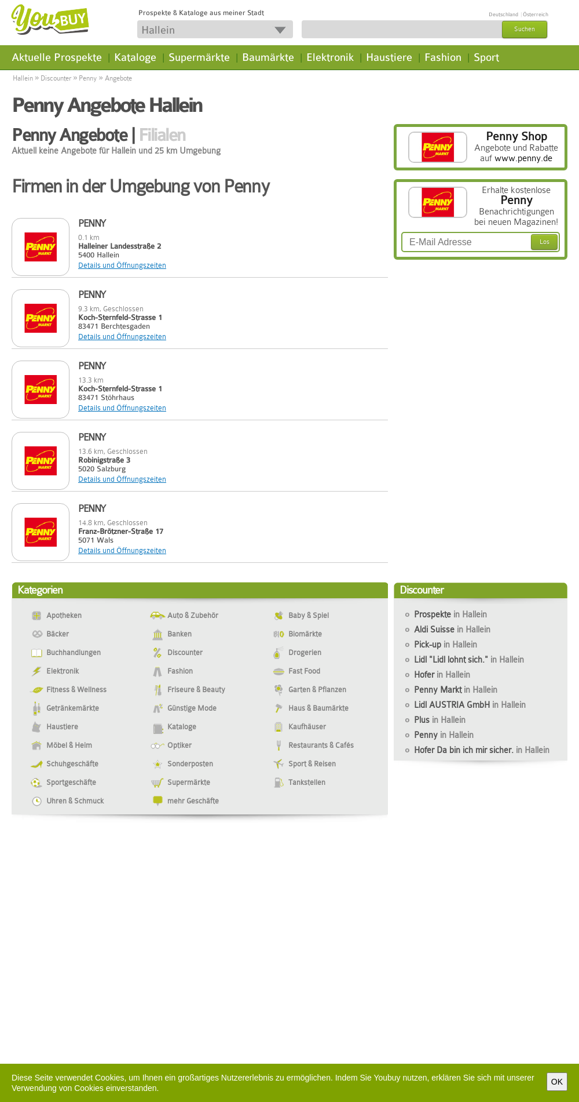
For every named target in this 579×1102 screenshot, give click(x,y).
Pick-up (445, 644)
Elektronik (330, 57)
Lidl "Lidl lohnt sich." (469, 659)
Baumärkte (268, 57)
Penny (88, 78)
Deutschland (503, 14)
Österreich (535, 14)
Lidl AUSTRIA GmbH (470, 705)
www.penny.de (523, 158)
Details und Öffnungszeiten (122, 265)
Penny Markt (455, 689)
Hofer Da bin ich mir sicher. (481, 750)
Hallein (23, 78)
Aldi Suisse (452, 629)
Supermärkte (199, 57)
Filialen (161, 135)
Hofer (442, 674)
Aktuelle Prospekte (57, 57)
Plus (440, 720)
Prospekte (450, 614)
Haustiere (389, 57)
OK (557, 1081)
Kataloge (135, 57)
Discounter (56, 78)
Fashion (442, 57)
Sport (486, 57)
